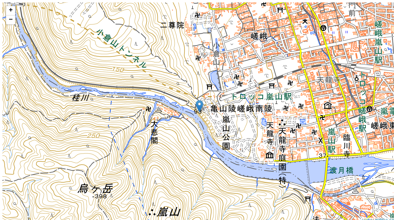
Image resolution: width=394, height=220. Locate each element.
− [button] (11, 19)
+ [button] (11, 10)
